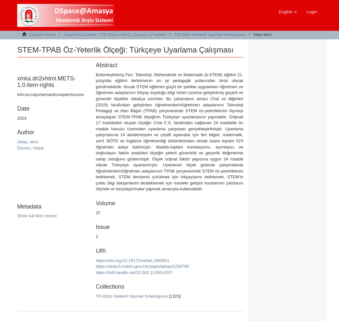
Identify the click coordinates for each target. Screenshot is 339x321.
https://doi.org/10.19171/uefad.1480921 (133, 260)
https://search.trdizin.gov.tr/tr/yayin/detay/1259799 (142, 266)
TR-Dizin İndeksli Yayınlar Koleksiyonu (210, 34)
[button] (288, 12)
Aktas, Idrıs (27, 141)
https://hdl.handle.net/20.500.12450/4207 (134, 272)
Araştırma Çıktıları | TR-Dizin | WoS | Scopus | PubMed (115, 34)
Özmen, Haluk (30, 148)
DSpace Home (42, 34)
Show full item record (36, 215)
